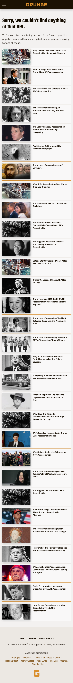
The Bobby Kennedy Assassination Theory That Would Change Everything (49, 129)
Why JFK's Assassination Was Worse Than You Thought (50, 185)
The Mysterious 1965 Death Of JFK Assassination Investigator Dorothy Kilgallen (49, 302)
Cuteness (47, 658)
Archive (32, 638)
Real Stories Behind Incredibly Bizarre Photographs (47, 147)
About (22, 638)
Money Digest (27, 661)
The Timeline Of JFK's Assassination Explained (49, 204)
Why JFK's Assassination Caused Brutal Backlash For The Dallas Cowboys (48, 359)
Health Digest (11, 661)
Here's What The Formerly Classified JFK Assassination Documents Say (50, 549)
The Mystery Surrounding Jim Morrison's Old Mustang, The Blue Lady (48, 110)
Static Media (21, 644)
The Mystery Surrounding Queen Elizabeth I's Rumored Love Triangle (49, 530)
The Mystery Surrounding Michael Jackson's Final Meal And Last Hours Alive (50, 474)
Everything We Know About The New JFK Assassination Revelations (50, 377)
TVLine (37, 658)
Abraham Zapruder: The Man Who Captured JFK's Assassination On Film (48, 397)
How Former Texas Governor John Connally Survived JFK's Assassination (49, 608)
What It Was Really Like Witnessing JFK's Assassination (49, 453)
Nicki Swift (42, 661)
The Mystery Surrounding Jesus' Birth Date (48, 166)
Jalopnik (27, 658)
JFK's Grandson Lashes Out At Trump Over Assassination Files (50, 434)
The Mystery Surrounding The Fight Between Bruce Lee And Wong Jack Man (49, 321)
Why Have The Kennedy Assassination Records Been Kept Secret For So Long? (48, 417)
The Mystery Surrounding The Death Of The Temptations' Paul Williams (50, 338)
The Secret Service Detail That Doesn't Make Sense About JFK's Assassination (48, 225)
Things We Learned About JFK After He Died (49, 281)
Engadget (15, 658)
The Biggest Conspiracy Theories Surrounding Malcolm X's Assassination (48, 244)
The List (53, 661)
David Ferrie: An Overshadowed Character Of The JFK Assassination (49, 587)
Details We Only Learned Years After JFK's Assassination (50, 262)
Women (64, 661)
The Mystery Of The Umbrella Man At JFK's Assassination (50, 90)
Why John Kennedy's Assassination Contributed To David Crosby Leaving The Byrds (50, 570)
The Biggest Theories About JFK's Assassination (48, 491)
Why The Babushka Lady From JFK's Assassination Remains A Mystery (49, 51)
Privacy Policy (46, 638)
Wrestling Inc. (38, 664)
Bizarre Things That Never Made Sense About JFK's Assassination (48, 70)
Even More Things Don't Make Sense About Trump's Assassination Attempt (50, 512)
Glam (57, 658)
